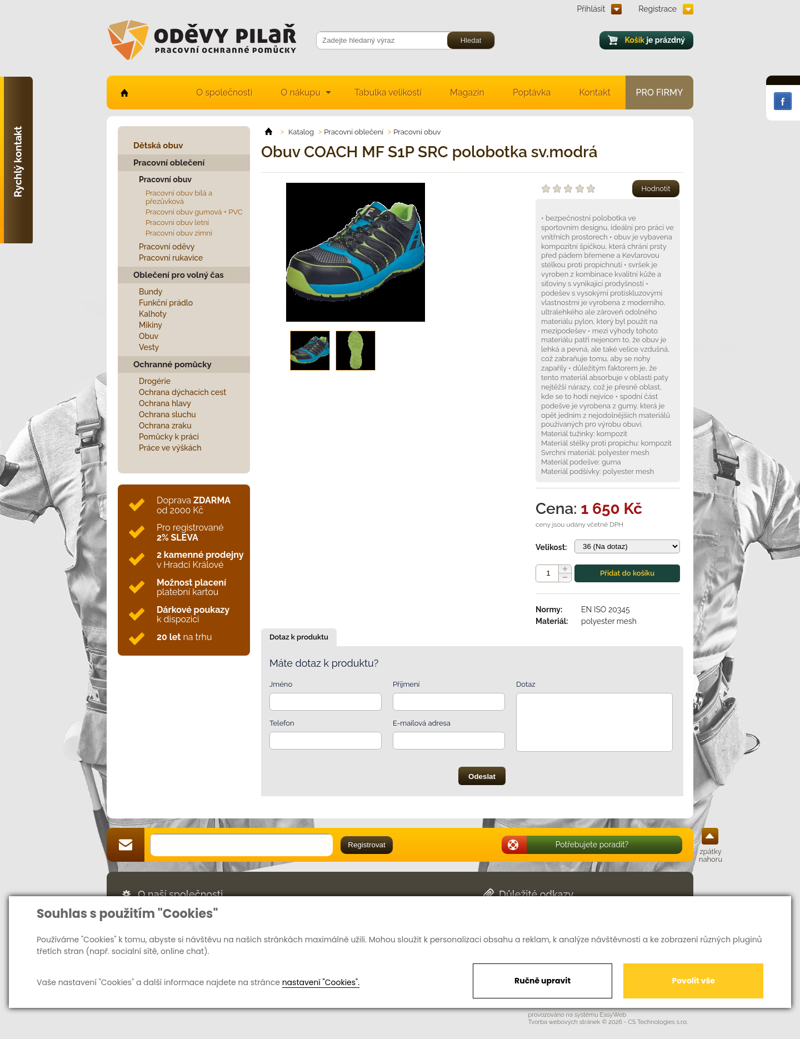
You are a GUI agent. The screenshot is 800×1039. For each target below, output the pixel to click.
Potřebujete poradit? (592, 844)
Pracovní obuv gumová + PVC (194, 212)
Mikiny (150, 325)
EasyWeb (613, 1014)
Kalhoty (153, 313)
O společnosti (224, 92)
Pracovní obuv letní (177, 222)
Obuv (148, 336)
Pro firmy (659, 92)
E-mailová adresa (422, 723)
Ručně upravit (542, 980)
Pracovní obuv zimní (179, 233)
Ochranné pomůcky (172, 364)
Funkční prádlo (166, 302)
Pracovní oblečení (168, 163)
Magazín (467, 92)
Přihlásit (591, 8)
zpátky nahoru (710, 855)
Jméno (280, 684)
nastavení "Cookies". (320, 982)
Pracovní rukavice (171, 257)
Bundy (151, 291)
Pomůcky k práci (169, 436)
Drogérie (155, 381)
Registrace (657, 8)
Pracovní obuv (165, 179)
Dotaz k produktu (298, 637)
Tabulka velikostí (388, 92)
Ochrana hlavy (165, 403)
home (124, 92)
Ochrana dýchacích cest (182, 392)
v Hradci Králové (200, 560)
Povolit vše (693, 980)
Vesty (149, 347)
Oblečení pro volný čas (178, 275)
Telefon (281, 723)
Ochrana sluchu (167, 414)
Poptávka (532, 92)
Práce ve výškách (170, 447)
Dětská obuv (158, 146)
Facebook (783, 101)
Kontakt (595, 92)
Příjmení (406, 684)
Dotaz (526, 684)
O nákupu (301, 92)
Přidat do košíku (627, 573)
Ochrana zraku (165, 425)
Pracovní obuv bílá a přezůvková (179, 197)
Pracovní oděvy (166, 246)
